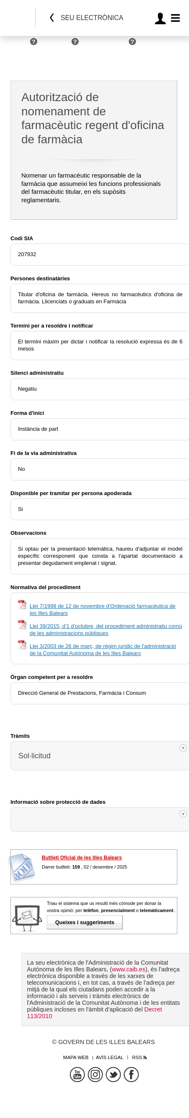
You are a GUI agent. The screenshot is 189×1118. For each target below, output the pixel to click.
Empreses (56, 45)
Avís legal (109, 1057)
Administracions (105, 45)
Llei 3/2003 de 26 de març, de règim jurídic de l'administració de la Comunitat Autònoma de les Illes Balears (103, 649)
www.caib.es (129, 969)
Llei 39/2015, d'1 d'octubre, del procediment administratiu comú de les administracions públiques (106, 629)
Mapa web (76, 1057)
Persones (15, 45)
